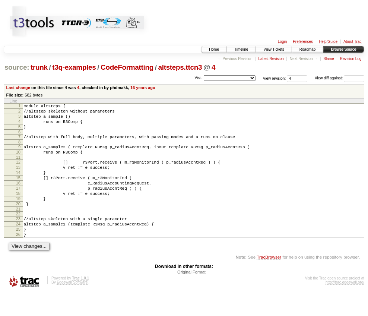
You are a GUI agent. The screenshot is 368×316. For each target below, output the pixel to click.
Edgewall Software (72, 306)
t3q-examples (74, 67)
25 (18, 250)
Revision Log (351, 59)
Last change (18, 87)
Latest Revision (270, 59)
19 (18, 215)
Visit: (198, 78)
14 (18, 183)
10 (18, 160)
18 (18, 209)
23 (18, 238)
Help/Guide (328, 42)
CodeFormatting (127, 67)
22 (18, 233)
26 (18, 257)
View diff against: (339, 78)
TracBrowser (269, 280)
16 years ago (142, 87)
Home (214, 49)
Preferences (303, 42)
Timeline (241, 49)
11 (18, 166)
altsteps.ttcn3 (180, 67)
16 (18, 196)
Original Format (191, 295)
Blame (328, 59)
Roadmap (307, 49)
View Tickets (273, 49)
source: (16, 67)
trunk (39, 67)
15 (18, 190)
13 (18, 177)
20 (18, 221)
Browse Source (343, 49)
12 (18, 171)
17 (18, 202)
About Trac (352, 42)
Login (282, 42)
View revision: (274, 78)
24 (18, 244)
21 (18, 228)
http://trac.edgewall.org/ (345, 306)
